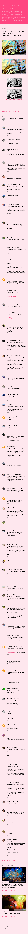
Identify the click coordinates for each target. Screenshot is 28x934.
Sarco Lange (10, 463)
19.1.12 (8, 797)
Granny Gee (10, 139)
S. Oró (8, 508)
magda (9, 394)
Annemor (9, 237)
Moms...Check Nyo (11, 296)
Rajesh (8, 586)
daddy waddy (10, 417)
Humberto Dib (10, 325)
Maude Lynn (10, 386)
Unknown (9, 498)
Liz (7, 290)
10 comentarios (11, 890)
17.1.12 (8, 503)
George (9, 376)
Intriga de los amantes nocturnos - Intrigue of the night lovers (12, 886)
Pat (8, 755)
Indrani (8, 560)
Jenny (8, 839)
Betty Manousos (11, 711)
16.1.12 (8, 122)
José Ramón (10, 698)
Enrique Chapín (11, 222)
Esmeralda (9, 204)
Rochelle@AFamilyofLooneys (14, 149)
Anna (8, 734)
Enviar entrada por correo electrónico (16, 109)
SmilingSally (10, 184)
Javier (8, 434)
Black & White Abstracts (14, 100)
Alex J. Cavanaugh (11, 118)
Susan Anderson (11, 820)
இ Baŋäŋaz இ (10, 688)
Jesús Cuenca (10, 474)
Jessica (9, 606)
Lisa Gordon (10, 340)
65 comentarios (11, 916)
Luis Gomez (10, 176)
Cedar (8, 670)
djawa (8, 577)
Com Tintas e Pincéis (12, 831)
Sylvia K (9, 530)
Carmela (9, 404)
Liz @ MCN (9, 318)
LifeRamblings (10, 195)
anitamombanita (11, 801)
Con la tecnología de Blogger (14, 926)
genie (8, 544)
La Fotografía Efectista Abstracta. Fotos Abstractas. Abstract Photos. (13, 7)
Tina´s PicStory (11, 488)
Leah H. (9, 259)
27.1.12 (8, 857)
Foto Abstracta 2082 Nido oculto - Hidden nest (12, 913)
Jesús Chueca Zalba (12, 355)
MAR (8, 127)
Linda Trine (10, 425)
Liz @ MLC (9, 317)
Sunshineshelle (11, 569)
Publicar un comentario (8, 860)
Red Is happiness (11, 652)
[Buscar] (25, 2)
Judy (8, 162)
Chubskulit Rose (11, 646)
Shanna (9, 279)
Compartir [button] (4, 109)
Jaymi (8, 747)
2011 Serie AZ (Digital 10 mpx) (13, 111)
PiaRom (9, 446)
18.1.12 (8, 760)
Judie (8, 810)
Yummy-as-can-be (11, 297)
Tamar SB (9, 304)
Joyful (8, 521)
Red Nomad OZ (11, 624)
